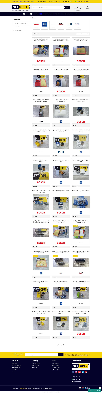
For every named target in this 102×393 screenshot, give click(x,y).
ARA (67, 7)
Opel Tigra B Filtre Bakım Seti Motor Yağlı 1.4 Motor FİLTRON (61, 39)
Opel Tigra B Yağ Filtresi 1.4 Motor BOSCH (41, 161)
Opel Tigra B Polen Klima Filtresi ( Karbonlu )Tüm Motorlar (41, 100)
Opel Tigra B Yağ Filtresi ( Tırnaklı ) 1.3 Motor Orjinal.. (80, 100)
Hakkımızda (21, 1)
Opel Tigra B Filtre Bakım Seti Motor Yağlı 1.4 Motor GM (61, 282)
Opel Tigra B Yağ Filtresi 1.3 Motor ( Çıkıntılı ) (81, 130)
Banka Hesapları (27, 1)
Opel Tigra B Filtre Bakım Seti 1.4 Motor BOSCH (61, 221)
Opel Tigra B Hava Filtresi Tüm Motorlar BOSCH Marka (80, 39)
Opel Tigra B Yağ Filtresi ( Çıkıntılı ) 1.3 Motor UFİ (61, 130)
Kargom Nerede (15, 1)
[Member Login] (77, 7)
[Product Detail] (35, 44)
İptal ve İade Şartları (56, 369)
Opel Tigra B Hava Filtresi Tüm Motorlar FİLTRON (41, 70)
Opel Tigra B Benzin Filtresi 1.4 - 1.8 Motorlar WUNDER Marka (61, 251)
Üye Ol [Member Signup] (79, 8)
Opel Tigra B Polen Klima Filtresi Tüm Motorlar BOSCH (61, 70)
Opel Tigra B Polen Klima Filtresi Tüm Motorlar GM (61, 100)
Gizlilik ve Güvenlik (55, 365)
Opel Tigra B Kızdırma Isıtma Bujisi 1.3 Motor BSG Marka (80, 251)
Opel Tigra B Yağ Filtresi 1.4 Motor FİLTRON (41, 282)
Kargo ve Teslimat (36, 363)
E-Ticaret (48, 392)
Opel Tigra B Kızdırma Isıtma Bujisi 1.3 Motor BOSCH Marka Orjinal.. (41, 221)
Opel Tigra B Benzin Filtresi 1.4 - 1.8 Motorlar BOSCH (41, 191)
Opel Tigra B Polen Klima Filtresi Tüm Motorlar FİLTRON (81, 70)
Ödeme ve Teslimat (56, 367)
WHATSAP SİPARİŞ (95, 390)
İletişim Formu (15, 369)
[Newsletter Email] (44, 354)
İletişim (32, 1)
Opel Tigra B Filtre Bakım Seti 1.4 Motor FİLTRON (81, 221)
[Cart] (88, 7)
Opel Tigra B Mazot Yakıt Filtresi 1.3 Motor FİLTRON (41, 312)
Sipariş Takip (34, 367)
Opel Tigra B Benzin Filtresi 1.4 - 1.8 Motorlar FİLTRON (80, 282)
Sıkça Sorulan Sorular (16, 365)
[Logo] (21, 8)
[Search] (51, 7)
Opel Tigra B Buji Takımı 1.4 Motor (60, 190)
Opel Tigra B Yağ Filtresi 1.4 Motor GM (61, 161)
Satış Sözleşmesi (55, 363)
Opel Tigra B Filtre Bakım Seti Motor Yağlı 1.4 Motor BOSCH (41, 39)
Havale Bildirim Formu (16, 367)
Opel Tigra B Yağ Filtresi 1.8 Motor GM (80, 161)
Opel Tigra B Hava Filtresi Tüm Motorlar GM (41, 251)
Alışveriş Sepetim (35, 365)
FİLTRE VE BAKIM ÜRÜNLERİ (21, 23)
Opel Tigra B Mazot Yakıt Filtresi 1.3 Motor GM (61, 312)
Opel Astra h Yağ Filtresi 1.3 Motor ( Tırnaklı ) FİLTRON (41, 130)
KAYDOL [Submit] (61, 354)
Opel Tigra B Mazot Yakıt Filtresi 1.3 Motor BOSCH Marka (81, 312)
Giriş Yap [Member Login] (75, 8)
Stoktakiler (36, 33)
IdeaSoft (44, 392)
